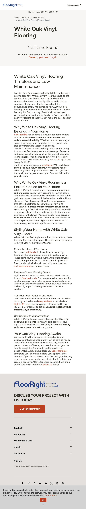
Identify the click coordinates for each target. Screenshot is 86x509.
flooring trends (29, 278)
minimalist (31, 252)
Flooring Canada (20, 17)
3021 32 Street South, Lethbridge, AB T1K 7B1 (31, 466)
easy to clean (45, 301)
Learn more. (51, 495)
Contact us (46, 364)
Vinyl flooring (20, 134)
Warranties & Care (43, 440)
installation (47, 165)
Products (43, 428)
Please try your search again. (43, 57)
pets (58, 159)
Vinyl (42, 17)
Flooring (34, 17)
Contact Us (43, 453)
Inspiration (43, 434)
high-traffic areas (22, 304)
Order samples (59, 351)
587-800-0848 (72, 5)
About (43, 447)
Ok (43, 500)
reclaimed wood (22, 266)
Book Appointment (29, 409)
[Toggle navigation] (80, 5)
